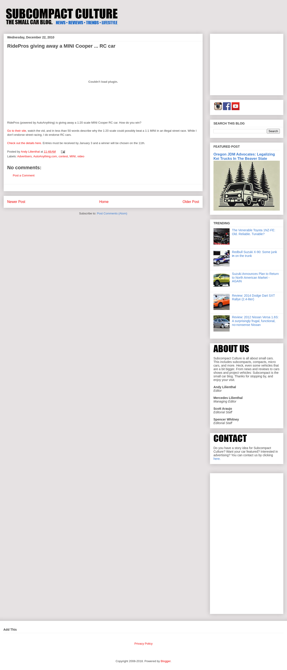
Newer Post (16, 202)
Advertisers (24, 156)
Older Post (191, 202)
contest (63, 156)
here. (217, 459)
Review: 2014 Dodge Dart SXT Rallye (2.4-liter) (253, 297)
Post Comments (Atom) (112, 213)
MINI (73, 156)
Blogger (166, 661)
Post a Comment (24, 175)
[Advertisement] (246, 64)
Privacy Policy (144, 643)
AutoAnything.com (45, 156)
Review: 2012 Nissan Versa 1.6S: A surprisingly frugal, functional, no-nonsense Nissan (255, 321)
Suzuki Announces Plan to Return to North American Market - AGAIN (255, 277)
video (80, 156)
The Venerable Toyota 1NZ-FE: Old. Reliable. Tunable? (253, 232)
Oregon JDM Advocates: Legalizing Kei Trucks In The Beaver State (244, 156)
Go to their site (16, 130)
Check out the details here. (24, 143)
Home (104, 202)
